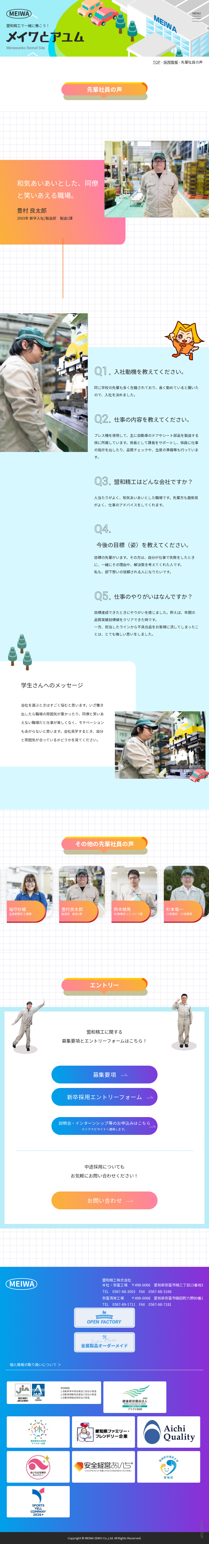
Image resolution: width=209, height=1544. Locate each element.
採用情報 (170, 62)
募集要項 (110, 1074)
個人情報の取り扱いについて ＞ (35, 1364)
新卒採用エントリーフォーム (110, 1097)
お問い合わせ (110, 1200)
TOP (156, 62)
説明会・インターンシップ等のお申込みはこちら (104, 1126)
